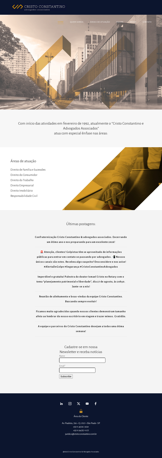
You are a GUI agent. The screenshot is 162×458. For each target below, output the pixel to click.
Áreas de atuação (100, 22)
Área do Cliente (81, 416)
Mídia (133, 22)
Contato (147, 22)
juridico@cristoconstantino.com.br (81, 434)
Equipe (120, 22)
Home (61, 22)
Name (81, 359)
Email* (77, 369)
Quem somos (77, 22)
